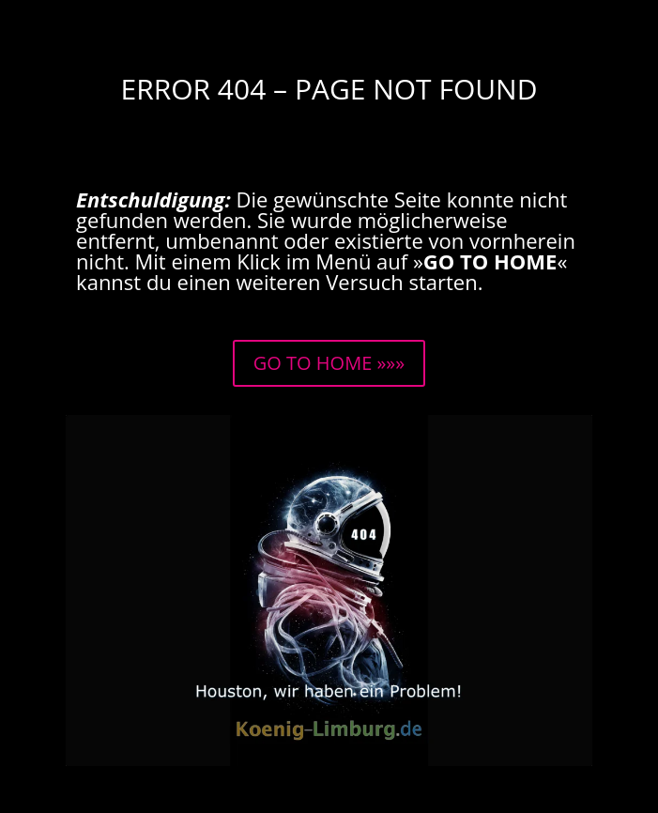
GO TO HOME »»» (329, 363)
